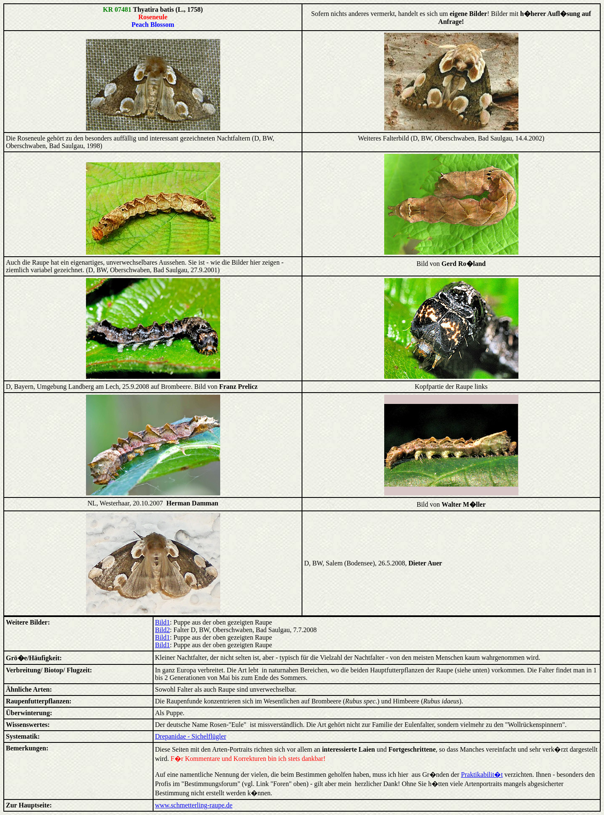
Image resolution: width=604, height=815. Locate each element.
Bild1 (162, 622)
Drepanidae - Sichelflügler (190, 736)
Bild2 (162, 629)
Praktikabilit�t (482, 774)
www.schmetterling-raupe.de (194, 805)
